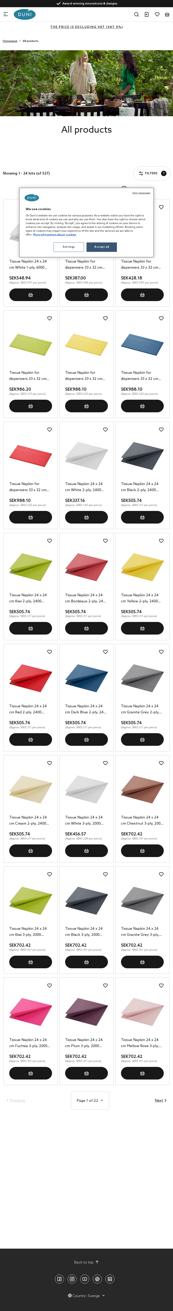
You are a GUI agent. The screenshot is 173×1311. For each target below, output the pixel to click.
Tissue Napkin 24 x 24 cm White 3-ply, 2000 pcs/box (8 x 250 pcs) (84, 821)
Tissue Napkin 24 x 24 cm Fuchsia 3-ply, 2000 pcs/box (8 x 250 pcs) (28, 1043)
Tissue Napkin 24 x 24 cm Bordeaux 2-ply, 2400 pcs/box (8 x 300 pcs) (86, 598)
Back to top (86, 1262)
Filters (16, 160)
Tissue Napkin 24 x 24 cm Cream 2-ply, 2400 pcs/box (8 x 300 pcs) (28, 821)
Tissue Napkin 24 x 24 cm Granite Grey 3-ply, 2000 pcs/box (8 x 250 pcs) (140, 932)
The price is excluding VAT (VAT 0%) (86, 27)
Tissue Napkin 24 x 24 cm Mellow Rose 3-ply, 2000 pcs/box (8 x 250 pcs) (140, 1043)
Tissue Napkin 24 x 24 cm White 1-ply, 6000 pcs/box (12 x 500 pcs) (28, 265)
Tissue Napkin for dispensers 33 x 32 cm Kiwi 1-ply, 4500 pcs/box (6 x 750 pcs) (29, 376)
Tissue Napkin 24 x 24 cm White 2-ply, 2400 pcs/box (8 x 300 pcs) (84, 487)
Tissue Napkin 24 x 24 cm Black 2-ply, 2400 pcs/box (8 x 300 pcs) (140, 487)
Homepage (10, 41)
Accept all (101, 247)
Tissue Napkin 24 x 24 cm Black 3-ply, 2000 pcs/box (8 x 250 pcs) (84, 932)
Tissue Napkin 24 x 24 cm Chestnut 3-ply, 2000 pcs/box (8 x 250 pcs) (142, 821)
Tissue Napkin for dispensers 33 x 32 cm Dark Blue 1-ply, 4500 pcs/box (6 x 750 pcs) (139, 376)
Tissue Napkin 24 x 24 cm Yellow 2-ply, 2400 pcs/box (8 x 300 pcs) (140, 598)
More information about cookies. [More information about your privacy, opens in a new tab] (55, 234)
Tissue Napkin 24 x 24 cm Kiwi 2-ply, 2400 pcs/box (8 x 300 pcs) (28, 598)
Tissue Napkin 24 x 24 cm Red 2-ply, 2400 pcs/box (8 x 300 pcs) (28, 709)
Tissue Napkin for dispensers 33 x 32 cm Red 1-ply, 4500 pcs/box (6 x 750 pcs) (29, 487)
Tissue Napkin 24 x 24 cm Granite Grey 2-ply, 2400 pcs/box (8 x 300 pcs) (140, 709)
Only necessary (141, 193)
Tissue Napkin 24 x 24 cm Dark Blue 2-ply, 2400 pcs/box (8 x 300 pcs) (86, 709)
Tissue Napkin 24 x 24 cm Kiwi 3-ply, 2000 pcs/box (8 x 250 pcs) (28, 932)
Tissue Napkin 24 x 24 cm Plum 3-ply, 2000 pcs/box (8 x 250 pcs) (84, 1043)
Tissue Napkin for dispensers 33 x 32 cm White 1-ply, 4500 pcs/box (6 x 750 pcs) (83, 265)
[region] (86, 223)
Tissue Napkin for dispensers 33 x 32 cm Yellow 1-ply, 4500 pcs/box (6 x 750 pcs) (83, 376)
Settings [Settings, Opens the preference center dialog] (69, 247)
